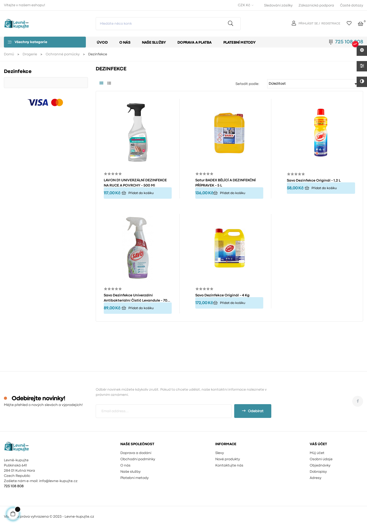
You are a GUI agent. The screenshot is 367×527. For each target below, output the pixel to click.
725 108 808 (349, 42)
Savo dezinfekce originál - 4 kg (222, 295)
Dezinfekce (18, 71)
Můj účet (317, 453)
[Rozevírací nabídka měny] (245, 5)
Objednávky (320, 465)
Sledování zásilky (278, 5)
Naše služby (130, 471)
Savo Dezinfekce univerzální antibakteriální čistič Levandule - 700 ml (137, 298)
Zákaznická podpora (316, 5)
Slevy (219, 453)
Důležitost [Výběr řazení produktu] (314, 84)
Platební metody (134, 477)
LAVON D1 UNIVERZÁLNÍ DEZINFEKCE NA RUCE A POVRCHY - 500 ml (135, 183)
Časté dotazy (351, 5)
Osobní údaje (321, 459)
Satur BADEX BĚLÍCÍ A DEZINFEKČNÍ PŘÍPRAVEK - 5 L (225, 183)
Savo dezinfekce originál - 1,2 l (314, 180)
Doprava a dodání (135, 453)
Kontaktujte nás (229, 465)
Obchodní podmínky (137, 459)
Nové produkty (227, 459)
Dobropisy (318, 471)
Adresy (315, 477)
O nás (125, 465)
